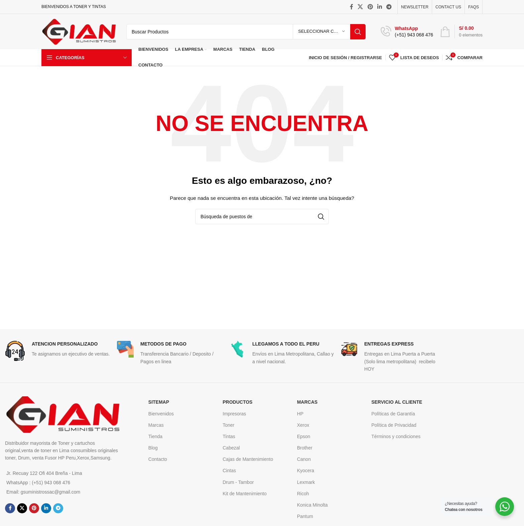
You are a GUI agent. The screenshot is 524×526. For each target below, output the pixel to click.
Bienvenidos (161, 413)
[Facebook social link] (352, 7)
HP (300, 413)
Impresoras (234, 413)
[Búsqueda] (246, 31)
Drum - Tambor (238, 482)
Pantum (305, 516)
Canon (304, 459)
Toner (228, 425)
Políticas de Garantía (393, 413)
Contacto (157, 459)
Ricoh (303, 493)
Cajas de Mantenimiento (248, 459)
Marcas (156, 425)
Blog (153, 447)
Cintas (229, 470)
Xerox (303, 425)
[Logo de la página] (78, 31)
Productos (237, 402)
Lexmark (306, 482)
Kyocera (305, 470)
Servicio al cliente (396, 402)
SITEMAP (158, 402)
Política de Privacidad (393, 425)
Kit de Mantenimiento (245, 493)
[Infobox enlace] (407, 32)
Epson (303, 436)
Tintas (229, 436)
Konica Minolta (312, 505)
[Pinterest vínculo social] (370, 7)
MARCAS (307, 402)
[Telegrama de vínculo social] (389, 7)
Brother (304, 447)
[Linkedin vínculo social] (379, 7)
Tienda (155, 436)
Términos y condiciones (395, 436)
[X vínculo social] (360, 7)
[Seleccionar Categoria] (321, 31)
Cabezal (231, 447)
